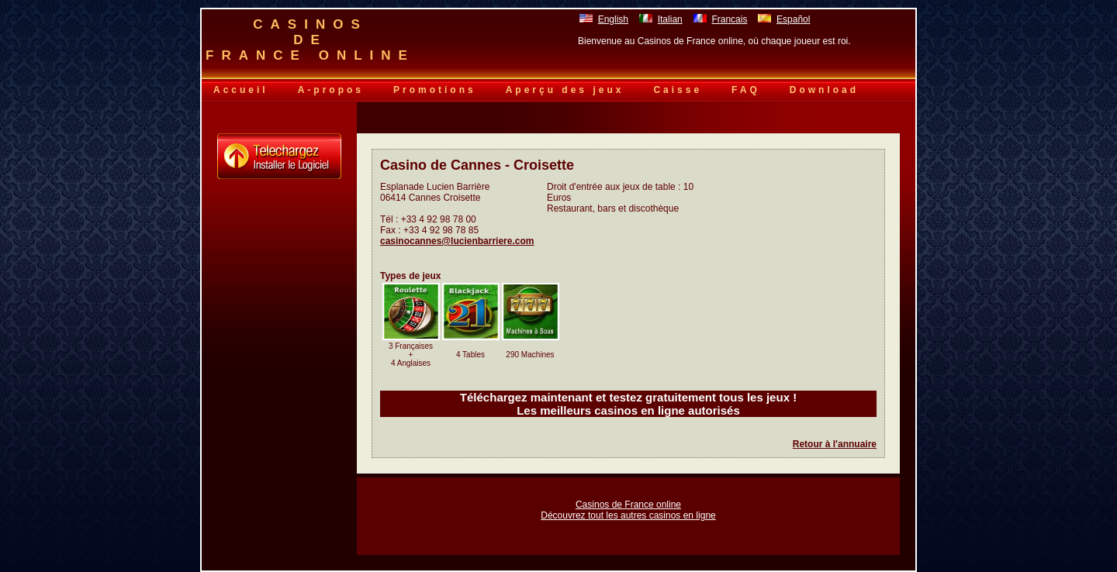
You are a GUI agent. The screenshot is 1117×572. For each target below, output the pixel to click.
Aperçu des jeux (565, 89)
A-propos (331, 89)
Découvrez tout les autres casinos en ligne (628, 515)
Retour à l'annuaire (835, 444)
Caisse (677, 89)
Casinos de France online (628, 504)
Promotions (434, 89)
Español (793, 19)
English (613, 19)
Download (824, 89)
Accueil (240, 89)
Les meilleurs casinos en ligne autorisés (628, 410)
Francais (729, 19)
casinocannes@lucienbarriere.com (457, 241)
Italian (670, 19)
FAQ (745, 89)
